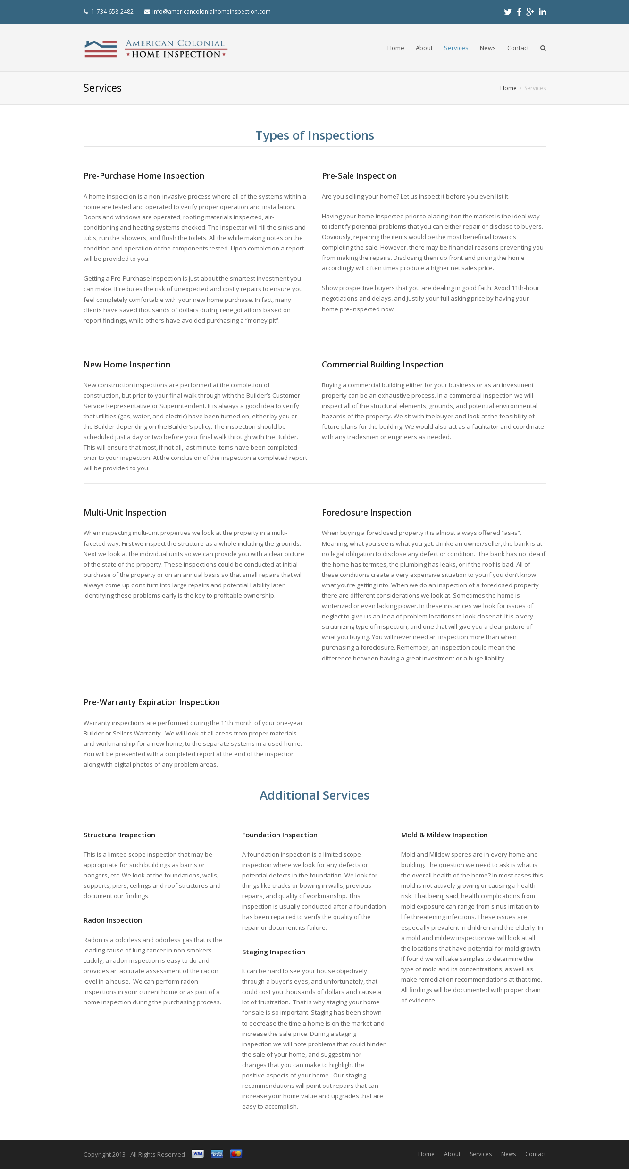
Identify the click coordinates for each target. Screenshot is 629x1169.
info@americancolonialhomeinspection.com (211, 12)
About (424, 47)
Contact (518, 47)
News (488, 47)
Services (456, 47)
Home (395, 47)
